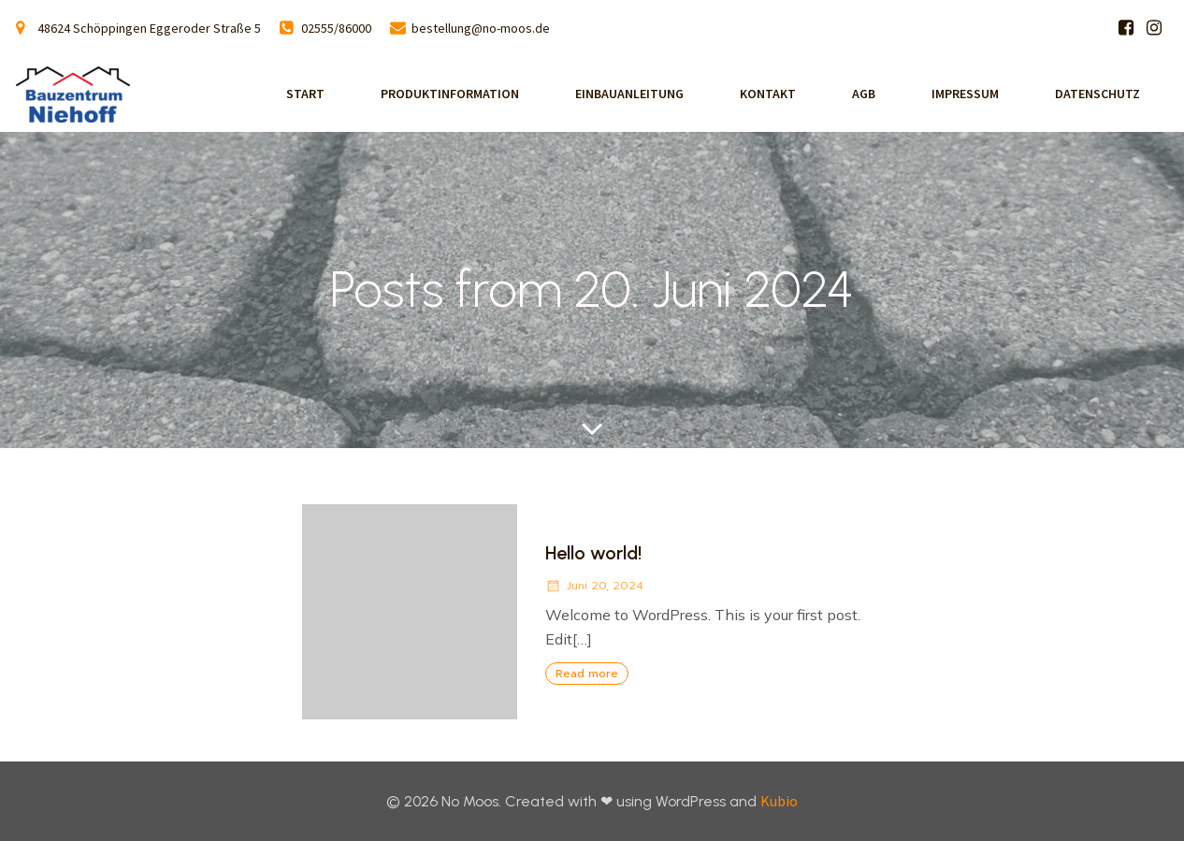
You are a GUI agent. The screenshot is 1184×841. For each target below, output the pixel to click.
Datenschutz (1097, 93)
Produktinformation (450, 93)
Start (305, 93)
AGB (863, 93)
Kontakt (768, 93)
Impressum (965, 93)
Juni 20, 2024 (594, 585)
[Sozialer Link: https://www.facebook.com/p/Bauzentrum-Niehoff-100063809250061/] (1126, 28)
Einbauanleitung (629, 93)
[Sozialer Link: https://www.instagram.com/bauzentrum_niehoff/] (1154, 28)
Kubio (779, 800)
